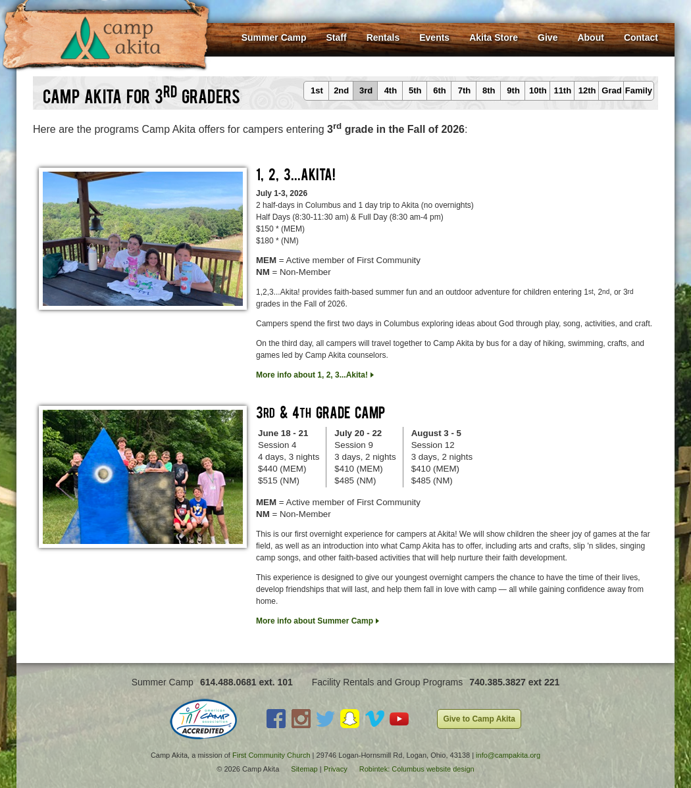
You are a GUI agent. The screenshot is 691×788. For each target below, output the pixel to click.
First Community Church (271, 755)
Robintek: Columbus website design (416, 769)
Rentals (383, 37)
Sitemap (304, 769)
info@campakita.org (508, 755)
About (590, 37)
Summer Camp (274, 37)
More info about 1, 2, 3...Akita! (312, 375)
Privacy (335, 769)
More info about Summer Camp (314, 621)
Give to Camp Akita (479, 719)
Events (434, 37)
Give (547, 37)
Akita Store (493, 37)
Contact (641, 37)
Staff (336, 37)
